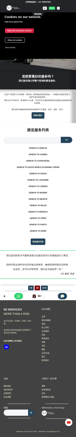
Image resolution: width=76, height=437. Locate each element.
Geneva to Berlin (38, 148)
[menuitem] (58, 8)
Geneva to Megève (38, 199)
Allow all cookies (15, 40)
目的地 (44, 288)
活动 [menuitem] (43, 335)
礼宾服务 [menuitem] (45, 331)
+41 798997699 (44, 2)
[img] (13, 8)
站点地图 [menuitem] (7, 397)
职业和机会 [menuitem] (46, 389)
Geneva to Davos (38, 174)
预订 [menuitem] (45, 8)
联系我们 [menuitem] (52, 8)
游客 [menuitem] (43, 342)
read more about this (14, 22)
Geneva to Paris (38, 218)
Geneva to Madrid (38, 193)
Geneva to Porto (38, 225)
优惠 (37, 288)
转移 (31, 288)
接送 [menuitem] (43, 324)
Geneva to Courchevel (38, 161)
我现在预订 (38, 115)
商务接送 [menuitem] (45, 338)
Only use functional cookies (19, 31)
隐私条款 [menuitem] (7, 386)
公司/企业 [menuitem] (45, 353)
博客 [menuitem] (43, 386)
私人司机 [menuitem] (45, 327)
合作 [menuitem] (43, 393)
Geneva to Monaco (38, 212)
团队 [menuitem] (43, 349)
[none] (68, 422)
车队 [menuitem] (43, 346)
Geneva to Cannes (38, 154)
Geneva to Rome (38, 231)
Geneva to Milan (38, 205)
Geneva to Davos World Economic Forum (38, 167)
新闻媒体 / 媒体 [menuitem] (48, 397)
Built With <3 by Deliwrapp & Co (49, 431)
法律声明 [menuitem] (7, 393)
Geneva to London (38, 186)
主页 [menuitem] (43, 316)
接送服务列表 (38, 242)
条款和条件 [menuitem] (8, 389)
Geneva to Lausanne (38, 180)
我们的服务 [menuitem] (46, 320)
